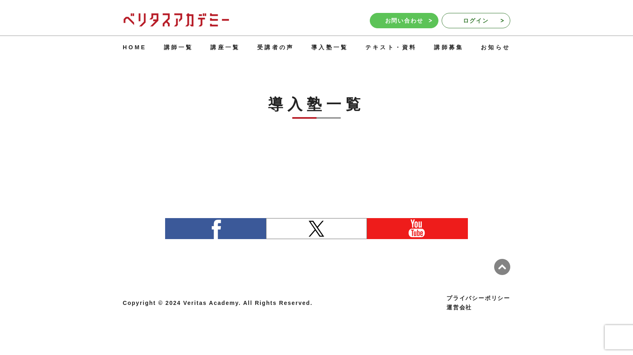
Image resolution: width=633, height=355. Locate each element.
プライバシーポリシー (478, 298)
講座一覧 (225, 47)
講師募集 (448, 47)
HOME (135, 47)
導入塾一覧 (329, 47)
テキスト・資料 (391, 47)
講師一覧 (178, 47)
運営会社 (459, 307)
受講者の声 (275, 47)
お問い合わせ (408, 20)
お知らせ (495, 47)
